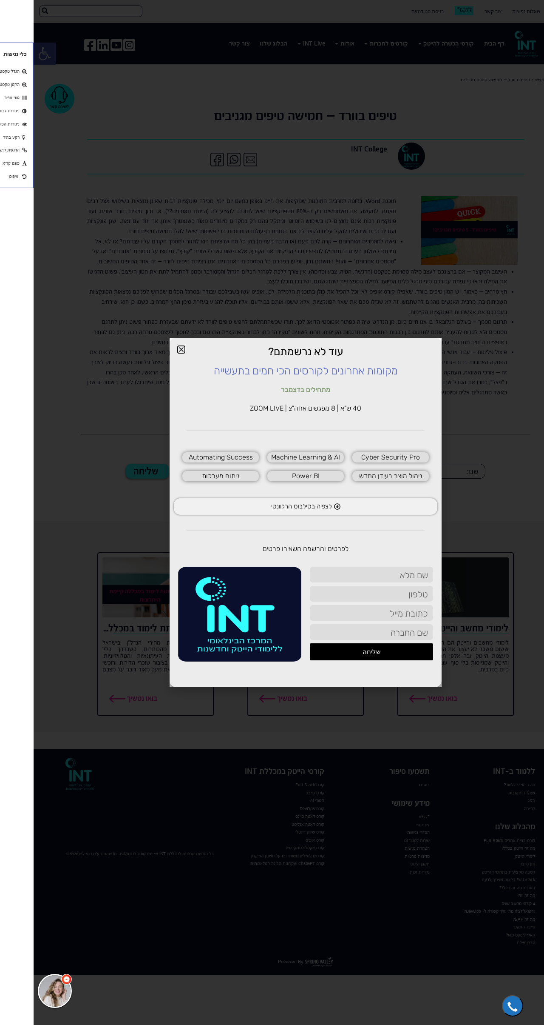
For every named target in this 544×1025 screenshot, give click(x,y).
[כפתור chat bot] (21, 991)
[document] (272, 512)
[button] (479, 1005)
